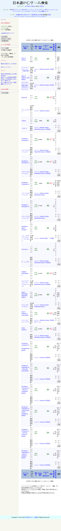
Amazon (47, 69)
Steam (47, 127)
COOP (25, 14)
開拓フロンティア (6, 84)
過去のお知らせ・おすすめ (8, 63)
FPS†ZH (3, 75)
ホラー (29, 14)
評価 (51, 47)
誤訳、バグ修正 (49, 238)
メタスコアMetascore (46, 47)
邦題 (25, 48)
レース (24, 11)
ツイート (3, 19)
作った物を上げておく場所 (8, 82)
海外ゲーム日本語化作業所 (8, 77)
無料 (19, 14)
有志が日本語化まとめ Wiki (9, 74)
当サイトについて (6, 67)
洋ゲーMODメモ (5, 80)
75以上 (29, 6)
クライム (38, 16)
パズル (39, 11)
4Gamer (42, 69)
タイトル (25, 46)
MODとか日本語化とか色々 (9, 79)
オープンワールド (19, 16)
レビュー (37, 69)
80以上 (33, 6)
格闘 (43, 11)
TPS (25, 9)
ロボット (44, 16)
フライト (34, 11)
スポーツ (28, 11)
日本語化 (48, 129)
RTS (46, 9)
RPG (12, 9)
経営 (49, 14)
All (26, 6)
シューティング (31, 9)
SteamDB (37, 129)
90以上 (42, 6)
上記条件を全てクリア (7, 33)
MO (22, 14)
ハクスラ (27, 16)
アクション (18, 9)
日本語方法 (55, 47)
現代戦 (33, 14)
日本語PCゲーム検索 (31, 517)
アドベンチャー (17, 11)
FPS (22, 9)
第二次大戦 (39, 14)
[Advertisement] (9, 122)
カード (47, 11)
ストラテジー (41, 9)
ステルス (33, 16)
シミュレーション (53, 9)
